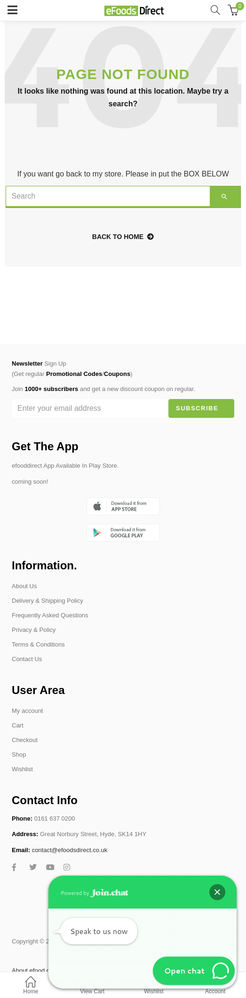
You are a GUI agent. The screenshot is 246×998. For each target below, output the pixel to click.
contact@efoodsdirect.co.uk (70, 850)
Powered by (94, 893)
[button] (217, 892)
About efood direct (37, 970)
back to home (123, 236)
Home (31, 986)
